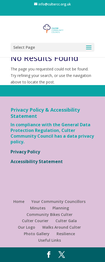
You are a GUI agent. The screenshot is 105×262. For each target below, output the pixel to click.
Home (18, 201)
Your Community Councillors (58, 201)
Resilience (66, 233)
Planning (60, 208)
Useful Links (49, 240)
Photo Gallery (37, 233)
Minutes (37, 208)
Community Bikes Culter (50, 214)
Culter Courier (35, 220)
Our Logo (26, 227)
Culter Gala (66, 220)
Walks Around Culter (61, 227)
